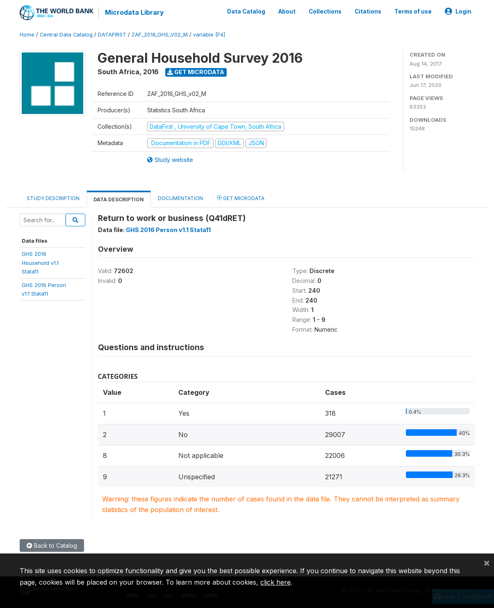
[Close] (486, 562)
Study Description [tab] (53, 198)
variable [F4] (209, 35)
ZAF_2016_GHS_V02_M (160, 35)
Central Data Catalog (66, 35)
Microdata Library (134, 12)
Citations (368, 11)
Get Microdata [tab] (240, 197)
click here (275, 582)
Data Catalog (246, 11)
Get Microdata (195, 71)
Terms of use (413, 11)
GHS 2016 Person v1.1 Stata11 (168, 229)
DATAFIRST (112, 35)
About (287, 11)
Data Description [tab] (118, 199)
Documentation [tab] (180, 198)
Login (458, 11)
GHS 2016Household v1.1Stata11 (40, 262)
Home (27, 35)
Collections (325, 11)
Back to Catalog (52, 545)
